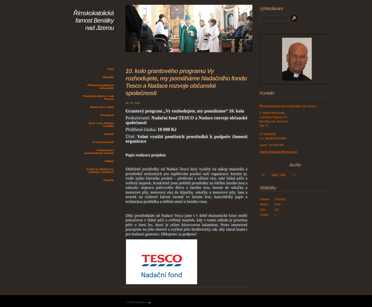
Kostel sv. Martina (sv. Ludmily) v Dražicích (100, 170)
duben (275, 174)
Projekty (109, 180)
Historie (109, 134)
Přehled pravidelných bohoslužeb (101, 86)
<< (262, 174)
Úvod (110, 69)
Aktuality (108, 77)
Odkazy (109, 161)
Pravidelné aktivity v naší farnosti (98, 97)
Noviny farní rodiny (102, 107)
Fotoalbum (107, 115)
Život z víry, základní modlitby (101, 124)
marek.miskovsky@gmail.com (278, 152)
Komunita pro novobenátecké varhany (99, 151)
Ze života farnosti (103, 142)
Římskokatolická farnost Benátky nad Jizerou (93, 20)
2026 (282, 174)
